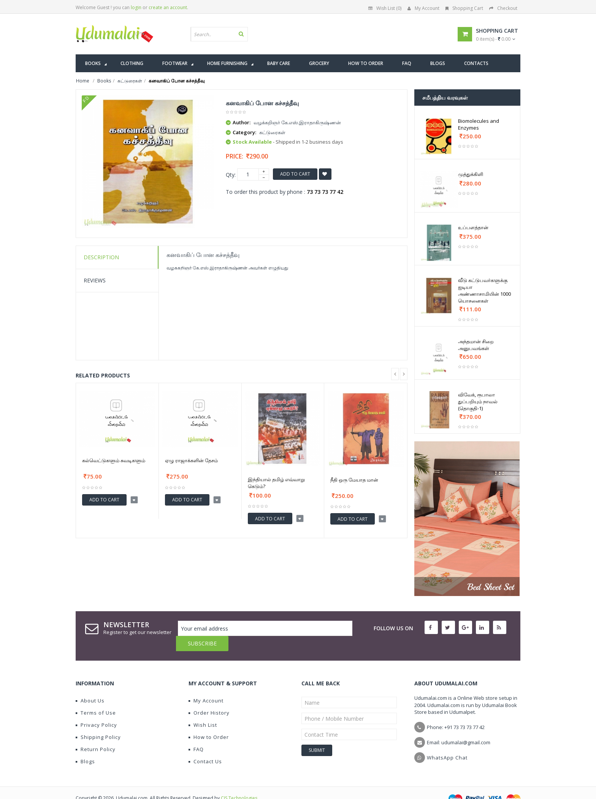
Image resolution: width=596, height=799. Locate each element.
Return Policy (96, 734)
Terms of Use (96, 697)
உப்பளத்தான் (473, 227)
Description (101, 257)
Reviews (95, 280)
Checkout (503, 8)
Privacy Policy (96, 709)
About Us (90, 685)
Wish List (203, 709)
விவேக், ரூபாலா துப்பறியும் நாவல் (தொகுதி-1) (478, 401)
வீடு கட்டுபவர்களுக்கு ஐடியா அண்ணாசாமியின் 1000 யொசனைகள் (484, 290)
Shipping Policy (98, 721)
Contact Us (205, 746)
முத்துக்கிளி (470, 174)
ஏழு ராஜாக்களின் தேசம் (191, 460)
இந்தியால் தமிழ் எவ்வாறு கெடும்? (276, 483)
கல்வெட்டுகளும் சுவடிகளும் (113, 460)
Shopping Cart (464, 8)
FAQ (196, 734)
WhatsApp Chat (447, 742)
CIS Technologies (239, 783)
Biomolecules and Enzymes (478, 124)
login (136, 7)
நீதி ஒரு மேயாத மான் (354, 479)
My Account (423, 8)
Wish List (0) (384, 8)
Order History (209, 697)
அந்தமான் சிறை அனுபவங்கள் (476, 345)
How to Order (209, 721)
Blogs (85, 746)
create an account (168, 7)
